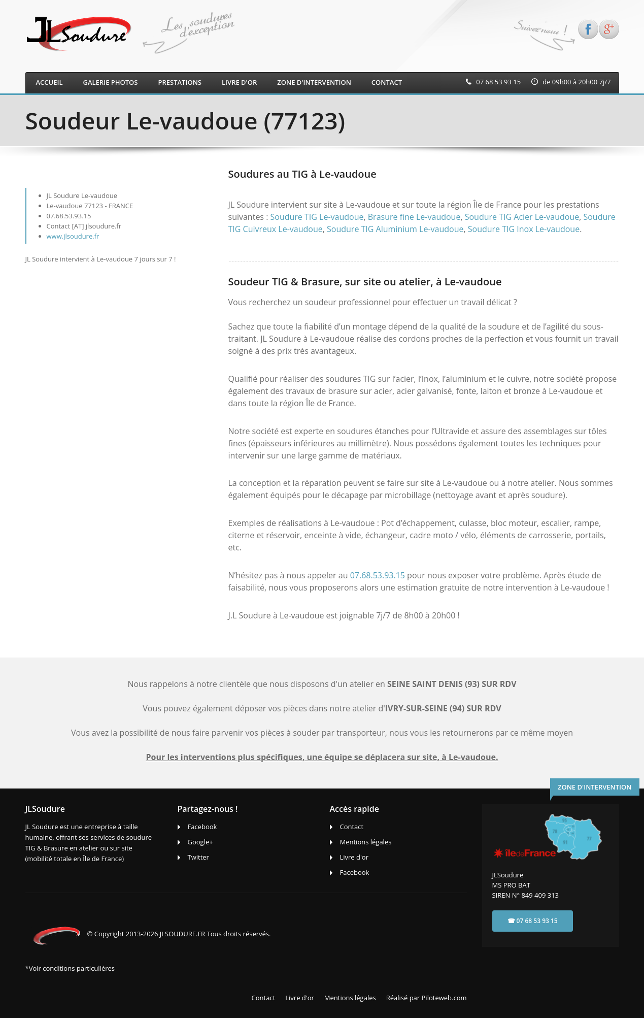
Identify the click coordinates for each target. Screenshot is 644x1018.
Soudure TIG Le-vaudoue (317, 216)
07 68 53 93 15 (498, 81)
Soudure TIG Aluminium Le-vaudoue (395, 229)
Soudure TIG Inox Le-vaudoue (524, 229)
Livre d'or (354, 857)
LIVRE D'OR (239, 82)
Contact (352, 826)
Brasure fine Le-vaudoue (414, 216)
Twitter (198, 857)
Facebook (202, 826)
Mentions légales (366, 841)
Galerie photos (110, 82)
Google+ (200, 841)
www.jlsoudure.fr (73, 236)
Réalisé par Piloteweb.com (426, 997)
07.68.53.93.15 (377, 575)
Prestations (179, 82)
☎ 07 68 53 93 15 (532, 920)
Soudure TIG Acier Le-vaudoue (522, 216)
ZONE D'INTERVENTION (314, 82)
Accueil (49, 82)
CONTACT (386, 82)
